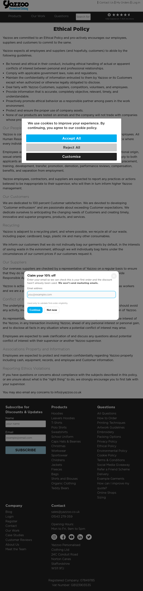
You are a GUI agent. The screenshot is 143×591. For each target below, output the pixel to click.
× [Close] (114, 276)
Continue (34, 310)
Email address (34, 288)
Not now (52, 310)
